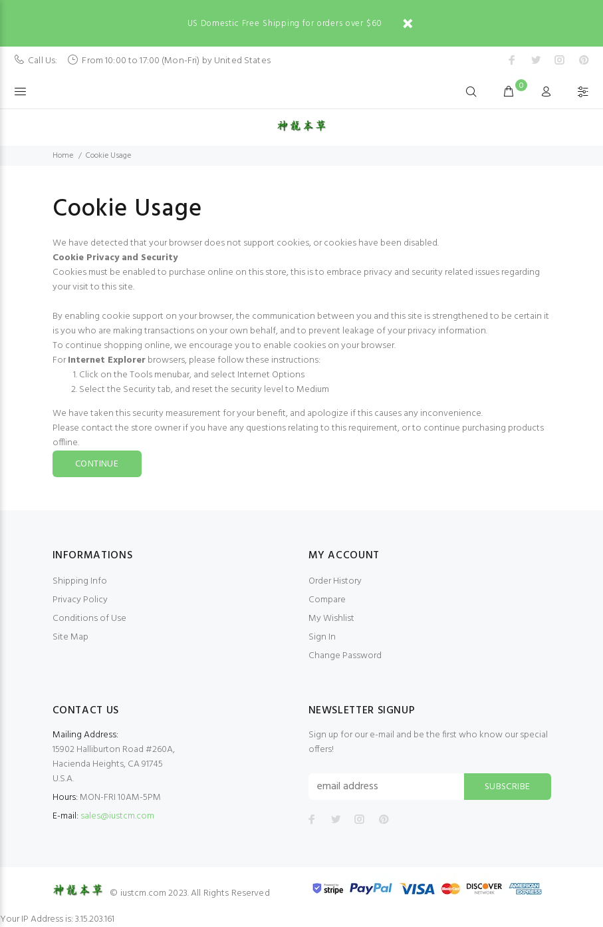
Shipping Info (80, 581)
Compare (327, 600)
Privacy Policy (80, 600)
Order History (335, 581)
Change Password (345, 655)
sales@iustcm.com (117, 816)
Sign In (322, 637)
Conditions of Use (89, 618)
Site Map (70, 637)
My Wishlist (331, 618)
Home (63, 155)
